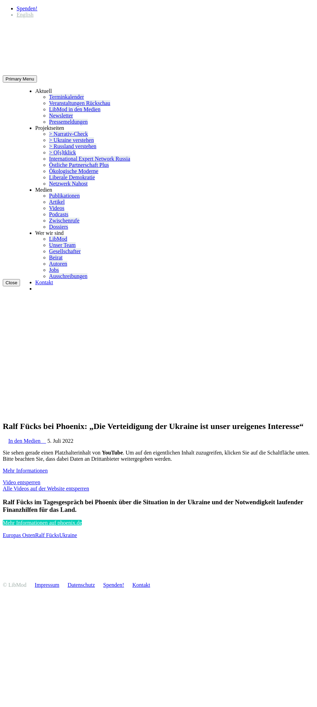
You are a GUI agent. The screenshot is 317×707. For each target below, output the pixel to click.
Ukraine (68, 535)
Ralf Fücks (47, 535)
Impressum (47, 585)
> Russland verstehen (72, 146)
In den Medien (27, 441)
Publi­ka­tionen (64, 196)
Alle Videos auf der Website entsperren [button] (46, 488)
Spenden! (27, 8)
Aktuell (43, 91)
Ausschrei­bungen (68, 276)
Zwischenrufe (64, 220)
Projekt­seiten (49, 128)
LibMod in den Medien (74, 109)
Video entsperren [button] (21, 482)
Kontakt (44, 282)
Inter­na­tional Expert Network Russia (89, 159)
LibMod (58, 239)
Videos (56, 208)
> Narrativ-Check (68, 134)
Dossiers (58, 227)
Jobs (54, 270)
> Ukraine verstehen (71, 140)
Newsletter (61, 115)
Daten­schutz (81, 585)
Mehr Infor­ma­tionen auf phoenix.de (42, 523)
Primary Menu (20, 79)
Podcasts (58, 214)
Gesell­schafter (65, 251)
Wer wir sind (49, 233)
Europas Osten (19, 535)
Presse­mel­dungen (68, 122)
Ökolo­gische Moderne (73, 171)
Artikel (57, 202)
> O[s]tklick (62, 152)
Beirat (56, 257)
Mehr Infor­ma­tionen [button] (25, 471)
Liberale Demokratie (72, 177)
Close (11, 282)
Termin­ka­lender (66, 97)
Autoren (58, 264)
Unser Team (62, 245)
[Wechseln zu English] (25, 15)
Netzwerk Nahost (68, 184)
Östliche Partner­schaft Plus (79, 165)
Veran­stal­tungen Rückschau (79, 103)
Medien (43, 190)
